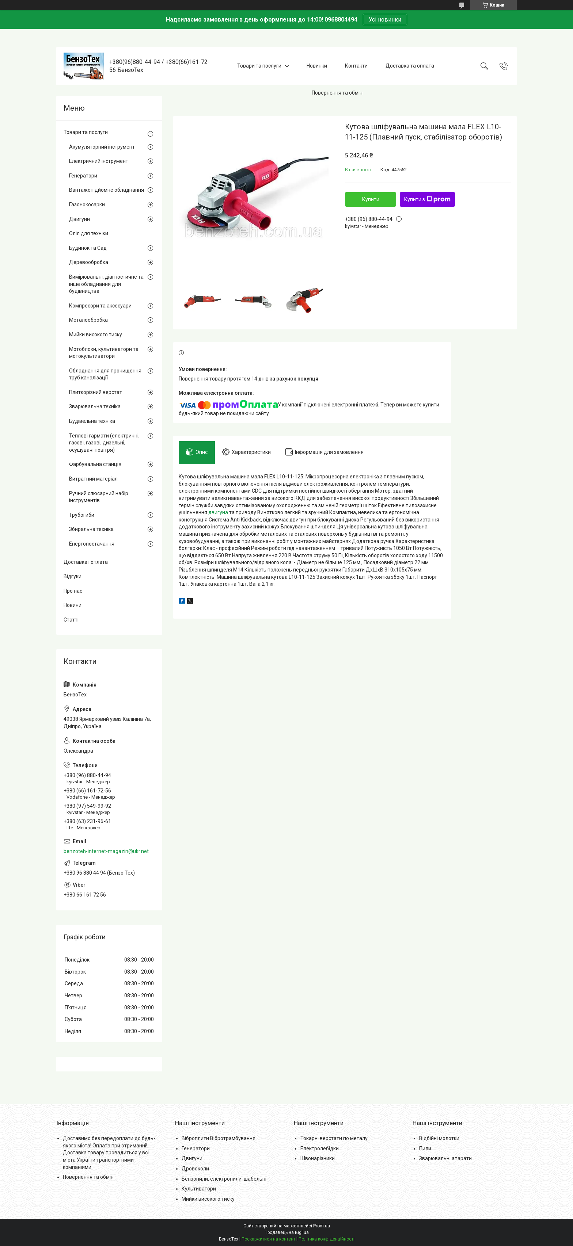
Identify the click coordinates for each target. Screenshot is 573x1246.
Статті (71, 620)
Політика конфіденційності (326, 1239)
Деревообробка (88, 262)
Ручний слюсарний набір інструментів (98, 497)
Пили (425, 1148)
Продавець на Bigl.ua (287, 1232)
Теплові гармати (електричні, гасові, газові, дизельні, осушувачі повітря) (104, 443)
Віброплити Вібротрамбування (218, 1138)
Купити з (427, 199)
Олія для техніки (88, 233)
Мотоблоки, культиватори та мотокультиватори (103, 352)
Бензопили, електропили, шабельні (224, 1179)
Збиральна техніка (91, 529)
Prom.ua (321, 1225)
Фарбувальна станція (95, 464)
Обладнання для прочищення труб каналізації (105, 374)
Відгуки (72, 576)
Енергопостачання (91, 544)
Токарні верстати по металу (334, 1138)
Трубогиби (81, 515)
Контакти (356, 66)
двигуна (218, 512)
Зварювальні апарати (445, 1158)
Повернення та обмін (337, 93)
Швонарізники (317, 1158)
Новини (72, 605)
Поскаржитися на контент (268, 1239)
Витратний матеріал (93, 479)
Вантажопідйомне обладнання (106, 190)
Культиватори (199, 1189)
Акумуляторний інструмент (102, 147)
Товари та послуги (259, 66)
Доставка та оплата (410, 66)
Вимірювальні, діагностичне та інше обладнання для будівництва (106, 284)
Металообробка (88, 320)
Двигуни (79, 219)
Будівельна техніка (92, 421)
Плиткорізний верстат (95, 392)
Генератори (83, 176)
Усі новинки (385, 19)
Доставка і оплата (86, 562)
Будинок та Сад (88, 248)
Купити (370, 199)
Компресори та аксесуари (100, 306)
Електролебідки (319, 1148)
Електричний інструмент (98, 161)
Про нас (73, 591)
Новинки (317, 66)
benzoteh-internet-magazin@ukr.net (106, 851)
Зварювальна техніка (95, 406)
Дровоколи (195, 1169)
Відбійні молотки (439, 1138)
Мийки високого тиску (95, 334)
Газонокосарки (87, 204)
